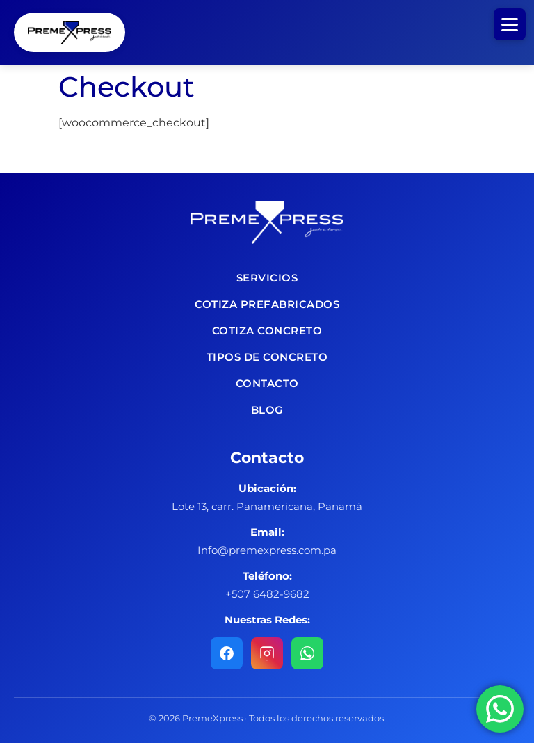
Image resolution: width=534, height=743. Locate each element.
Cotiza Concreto (267, 330)
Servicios (267, 277)
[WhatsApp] (307, 653)
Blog (267, 409)
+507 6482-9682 (267, 594)
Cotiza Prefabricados (267, 304)
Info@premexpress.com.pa (267, 550)
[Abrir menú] (510, 24)
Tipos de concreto (267, 357)
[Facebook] (227, 653)
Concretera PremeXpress (69, 32)
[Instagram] (267, 653)
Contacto (267, 383)
